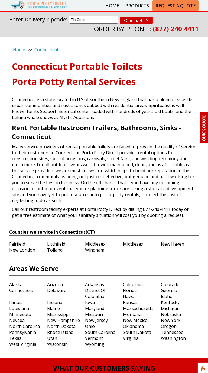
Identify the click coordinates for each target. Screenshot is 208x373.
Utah (52, 338)
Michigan (170, 308)
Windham (94, 250)
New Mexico (135, 320)
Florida (130, 290)
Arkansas (94, 284)
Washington (173, 338)
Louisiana (19, 308)
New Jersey (96, 320)
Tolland (55, 250)
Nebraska (171, 314)
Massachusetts (138, 308)
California (133, 284)
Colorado (170, 284)
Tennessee (172, 332)
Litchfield (56, 244)
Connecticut (46, 50)
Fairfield (17, 244)
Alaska (15, 284)
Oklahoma (133, 326)
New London (22, 250)
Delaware (56, 290)
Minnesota (20, 314)
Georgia (169, 290)
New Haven (172, 244)
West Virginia (22, 344)
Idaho (167, 296)
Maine (53, 308)
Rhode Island (60, 332)
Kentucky (170, 302)
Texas (15, 338)
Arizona (55, 284)
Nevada (17, 320)
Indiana (54, 302)
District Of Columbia (95, 293)
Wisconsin (57, 344)
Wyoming (94, 344)
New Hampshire (63, 320)
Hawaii (129, 296)
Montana (132, 314)
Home (112, 6)
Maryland (94, 308)
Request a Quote (175, 6)
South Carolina (100, 332)
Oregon (169, 326)
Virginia (131, 338)
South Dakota (137, 332)
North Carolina (24, 326)
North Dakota (61, 326)
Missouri (94, 314)
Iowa (90, 302)
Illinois (15, 302)
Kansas (130, 302)
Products (137, 6)
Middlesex (95, 244)
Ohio (90, 326)
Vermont (94, 338)
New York (171, 320)
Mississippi (58, 314)
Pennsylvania (22, 332)
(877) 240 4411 (176, 28)
